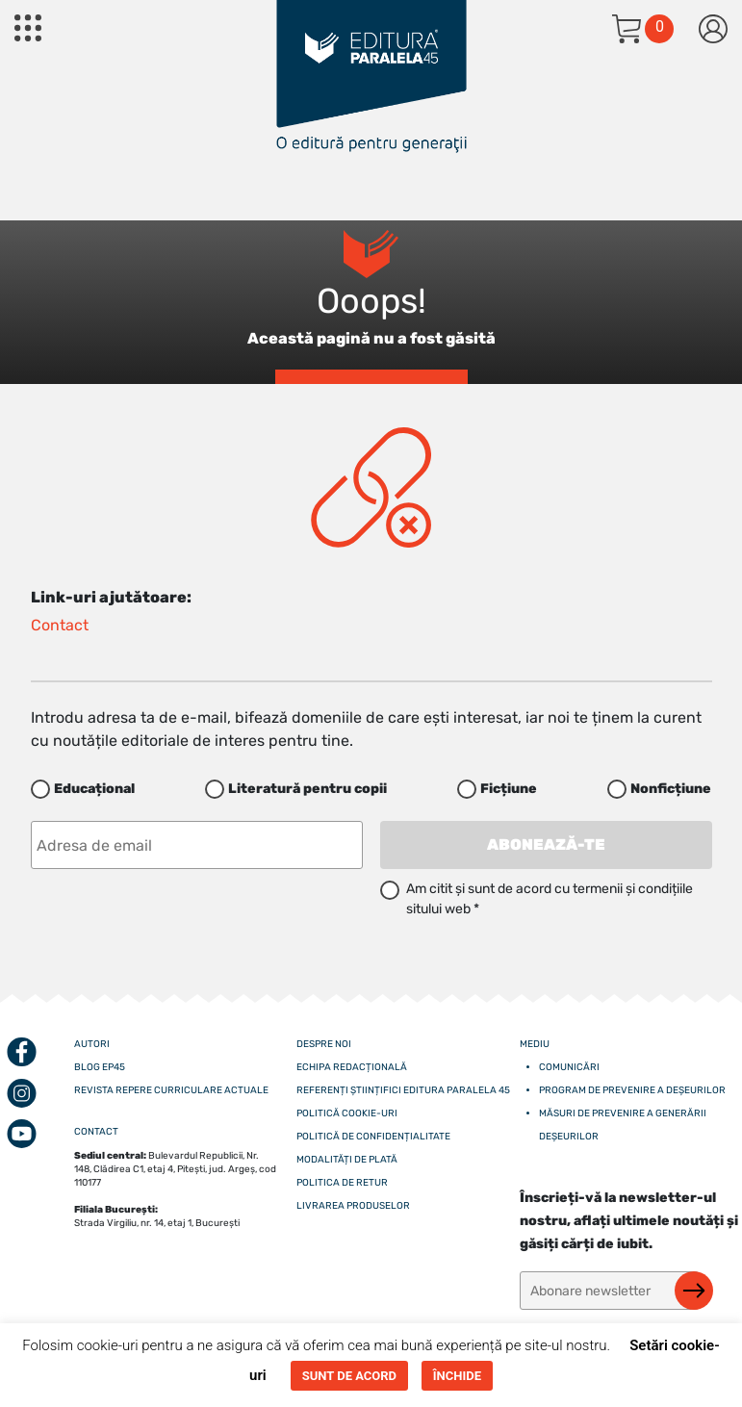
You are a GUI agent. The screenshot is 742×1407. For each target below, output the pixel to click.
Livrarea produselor (353, 1206)
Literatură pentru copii (307, 788)
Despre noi (323, 1044)
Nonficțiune (670, 788)
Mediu (535, 1044)
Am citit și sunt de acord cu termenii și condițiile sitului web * (549, 899)
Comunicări (569, 1067)
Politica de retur (342, 1183)
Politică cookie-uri (346, 1113)
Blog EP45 (99, 1067)
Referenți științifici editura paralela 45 (403, 1090)
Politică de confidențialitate (373, 1136)
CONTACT (96, 1132)
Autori (92, 1044)
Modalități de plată (346, 1159)
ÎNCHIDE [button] (457, 1376)
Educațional (94, 788)
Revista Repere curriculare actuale (171, 1090)
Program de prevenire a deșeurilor (632, 1090)
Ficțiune (508, 788)
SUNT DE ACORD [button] (349, 1376)
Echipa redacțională (351, 1067)
